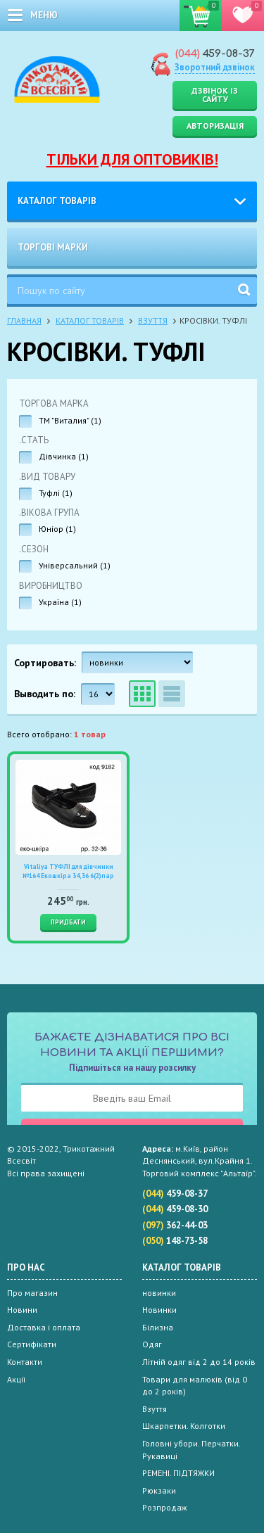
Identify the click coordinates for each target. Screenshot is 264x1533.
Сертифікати (31, 1344)
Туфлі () (56, 493)
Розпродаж (164, 1507)
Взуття (153, 320)
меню (44, 15)
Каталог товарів (57, 201)
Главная (24, 320)
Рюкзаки (159, 1490)
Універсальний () (75, 565)
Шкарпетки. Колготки (183, 1425)
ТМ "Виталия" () (70, 420)
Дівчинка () (64, 456)
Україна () (60, 602)
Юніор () (57, 528)
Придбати (68, 922)
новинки (159, 1292)
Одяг (152, 1344)
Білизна (157, 1327)
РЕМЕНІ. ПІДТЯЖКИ (178, 1473)
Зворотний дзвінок (215, 67)
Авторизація (215, 125)
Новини (22, 1309)
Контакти (24, 1361)
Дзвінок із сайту (214, 94)
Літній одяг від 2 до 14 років (199, 1361)
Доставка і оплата (43, 1327)
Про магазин (32, 1292)
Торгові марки (53, 247)
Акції (16, 1379)
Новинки (159, 1309)
